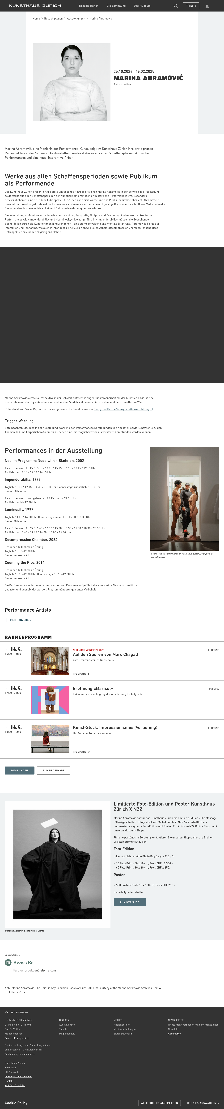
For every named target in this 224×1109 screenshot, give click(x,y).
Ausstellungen (76, 18)
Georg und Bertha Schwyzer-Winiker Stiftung (123, 409)
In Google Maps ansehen (18, 1076)
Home (36, 18)
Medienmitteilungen (125, 1029)
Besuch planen (53, 18)
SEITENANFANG (16, 1012)
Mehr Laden (19, 770)
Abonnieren (174, 1033)
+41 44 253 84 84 (15, 1085)
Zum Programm (53, 770)
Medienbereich (122, 1024)
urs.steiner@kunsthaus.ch (130, 841)
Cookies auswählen (203, 1102)
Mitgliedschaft (67, 1033)
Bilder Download (123, 1033)
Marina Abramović (148, 78)
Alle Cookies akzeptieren (159, 1103)
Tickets (63, 1029)
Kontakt (9, 1080)
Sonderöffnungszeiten (17, 1038)
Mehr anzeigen (20, 619)
